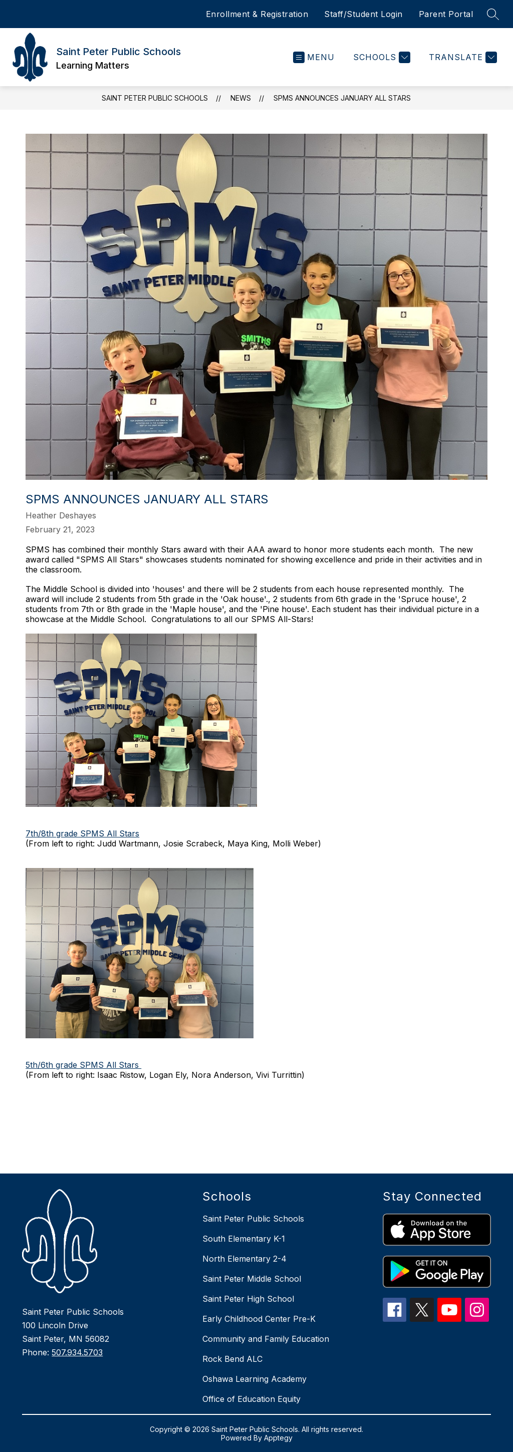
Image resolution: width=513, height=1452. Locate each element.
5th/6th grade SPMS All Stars (83, 1065)
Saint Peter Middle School (251, 1279)
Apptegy (278, 1437)
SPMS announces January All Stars (342, 98)
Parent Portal (446, 14)
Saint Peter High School (248, 1299)
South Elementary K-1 (243, 1239)
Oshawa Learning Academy (254, 1379)
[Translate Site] (461, 57)
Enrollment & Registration (257, 14)
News (240, 98)
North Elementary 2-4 (244, 1259)
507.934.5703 (77, 1352)
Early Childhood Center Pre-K (259, 1319)
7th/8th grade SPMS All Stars (82, 833)
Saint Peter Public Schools (155, 98)
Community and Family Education (265, 1339)
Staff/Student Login (363, 14)
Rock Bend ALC (232, 1359)
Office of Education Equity (251, 1399)
